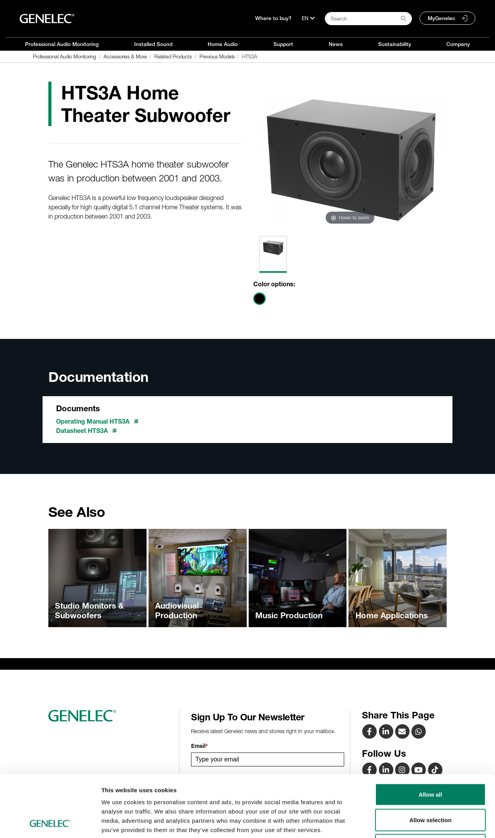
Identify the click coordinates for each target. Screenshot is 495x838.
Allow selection (430, 762)
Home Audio (223, 44)
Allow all (430, 736)
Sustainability (394, 44)
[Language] (308, 18)
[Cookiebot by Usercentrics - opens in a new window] (50, 823)
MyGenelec (442, 18)
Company (458, 44)
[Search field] (368, 18)
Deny (430, 787)
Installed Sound (153, 44)
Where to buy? (273, 18)
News (336, 44)
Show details (406, 822)
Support (283, 44)
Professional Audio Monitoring (62, 44)
